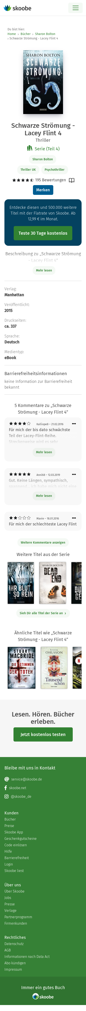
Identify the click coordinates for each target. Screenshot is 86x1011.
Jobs (7, 898)
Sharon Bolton (45, 34)
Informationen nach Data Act (27, 957)
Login (8, 864)
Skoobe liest (14, 871)
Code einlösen (15, 845)
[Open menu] (75, 8)
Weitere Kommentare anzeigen (43, 542)
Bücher (26, 34)
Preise (9, 826)
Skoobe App (13, 832)
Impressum (13, 969)
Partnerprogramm (18, 917)
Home (12, 34)
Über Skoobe (14, 891)
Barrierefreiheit (16, 858)
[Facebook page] (43, 788)
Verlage (10, 910)
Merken (43, 190)
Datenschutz (14, 944)
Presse (9, 904)
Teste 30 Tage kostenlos (43, 233)
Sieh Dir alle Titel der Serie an (43, 613)
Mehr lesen (44, 452)
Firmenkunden (15, 923)
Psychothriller (55, 170)
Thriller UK (28, 170)
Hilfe (8, 851)
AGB (7, 950)
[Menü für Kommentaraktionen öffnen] (74, 424)
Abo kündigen (15, 963)
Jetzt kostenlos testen (43, 734)
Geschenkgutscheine (20, 839)
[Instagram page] (43, 796)
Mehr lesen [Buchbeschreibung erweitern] (44, 270)
